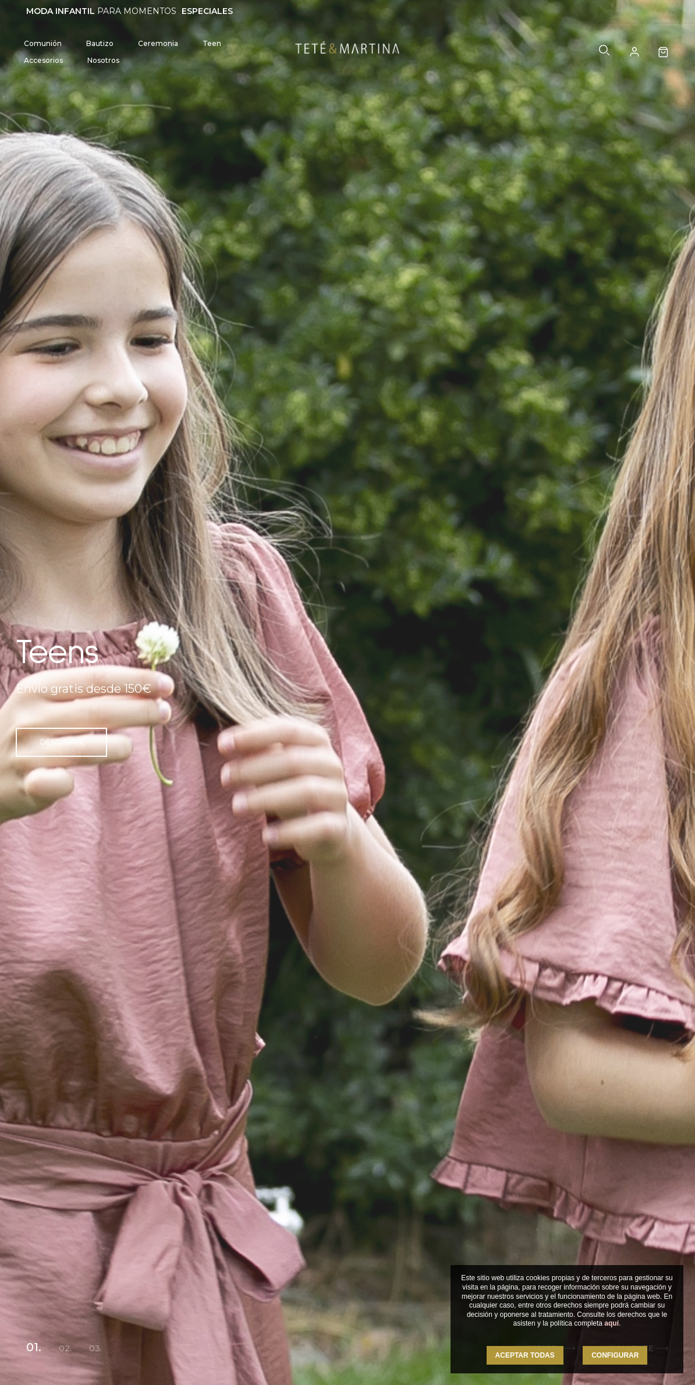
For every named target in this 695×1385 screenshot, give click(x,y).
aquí (611, 1323)
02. (65, 1348)
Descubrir (61, 742)
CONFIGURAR (615, 1355)
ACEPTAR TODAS (525, 1355)
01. (33, 1347)
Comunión (43, 43)
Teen (212, 43)
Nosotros (103, 60)
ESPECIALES (207, 11)
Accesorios (43, 60)
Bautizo (100, 43)
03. (95, 1348)
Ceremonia (158, 43)
